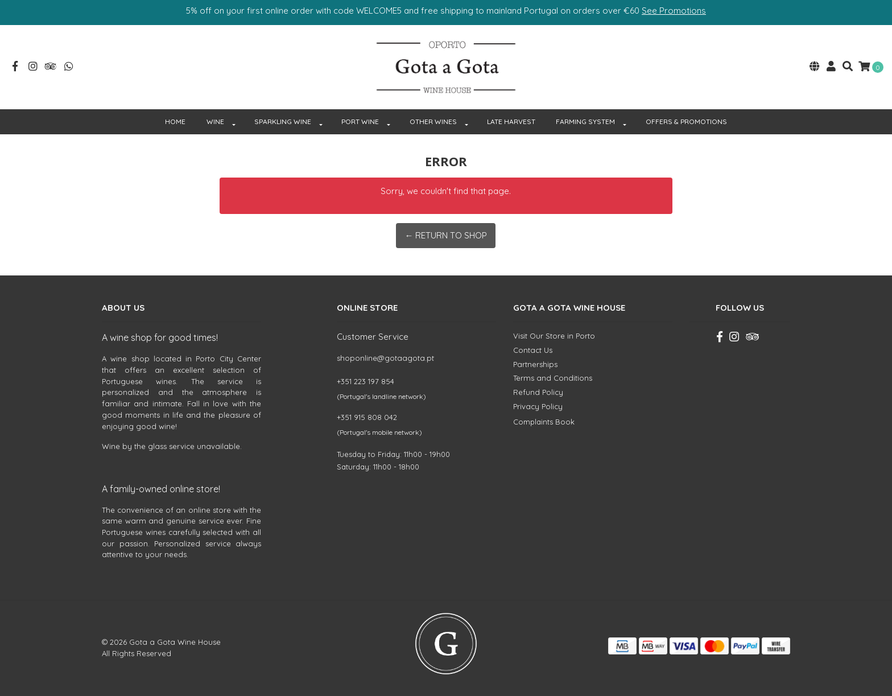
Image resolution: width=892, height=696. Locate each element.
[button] (814, 67)
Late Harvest (511, 121)
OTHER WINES (433, 121)
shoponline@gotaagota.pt (385, 358)
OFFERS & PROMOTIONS (686, 121)
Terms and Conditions (552, 377)
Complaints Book (544, 421)
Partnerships (535, 364)
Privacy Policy (538, 406)
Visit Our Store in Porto (554, 335)
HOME (175, 121)
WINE (215, 121)
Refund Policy (538, 392)
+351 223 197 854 (365, 381)
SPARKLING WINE (282, 121)
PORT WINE (360, 121)
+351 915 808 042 (367, 417)
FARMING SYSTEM (585, 121)
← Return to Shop (445, 235)
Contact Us (532, 350)
